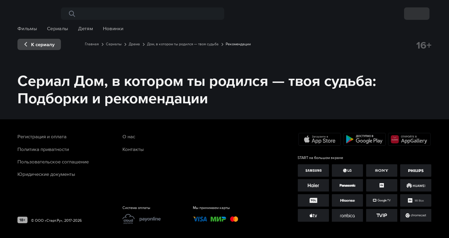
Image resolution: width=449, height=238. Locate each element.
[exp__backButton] (39, 44)
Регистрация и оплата (42, 136)
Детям (85, 28)
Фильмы (27, 28)
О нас (128, 136)
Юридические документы (46, 174)
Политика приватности (43, 149)
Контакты (133, 149)
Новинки (113, 28)
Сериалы (57, 28)
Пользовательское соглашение (53, 162)
